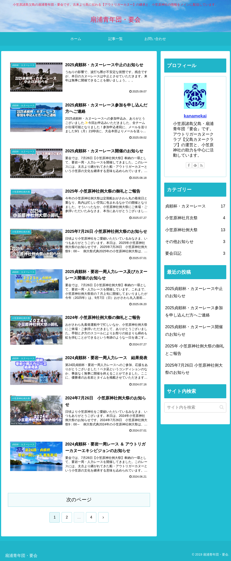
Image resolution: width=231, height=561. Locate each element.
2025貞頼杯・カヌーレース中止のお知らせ (194, 292)
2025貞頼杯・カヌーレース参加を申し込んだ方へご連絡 (194, 311)
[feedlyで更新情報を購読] (195, 165)
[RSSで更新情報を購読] (201, 165)
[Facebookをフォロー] (189, 165)
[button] (222, 407)
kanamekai (195, 115)
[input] (195, 407)
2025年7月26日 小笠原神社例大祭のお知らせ (194, 369)
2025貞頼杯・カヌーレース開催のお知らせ (194, 330)
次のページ (79, 499)
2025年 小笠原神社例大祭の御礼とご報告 (194, 350)
